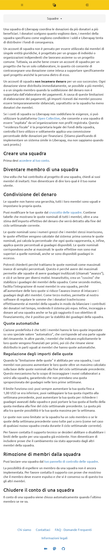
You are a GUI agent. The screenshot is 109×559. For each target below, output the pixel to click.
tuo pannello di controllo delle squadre (71, 461)
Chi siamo (24, 529)
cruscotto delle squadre (65, 212)
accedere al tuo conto (34, 160)
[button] (22, 5)
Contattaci (43, 529)
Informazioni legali (54, 538)
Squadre (54, 18)
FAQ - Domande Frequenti (73, 529)
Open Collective (49, 118)
